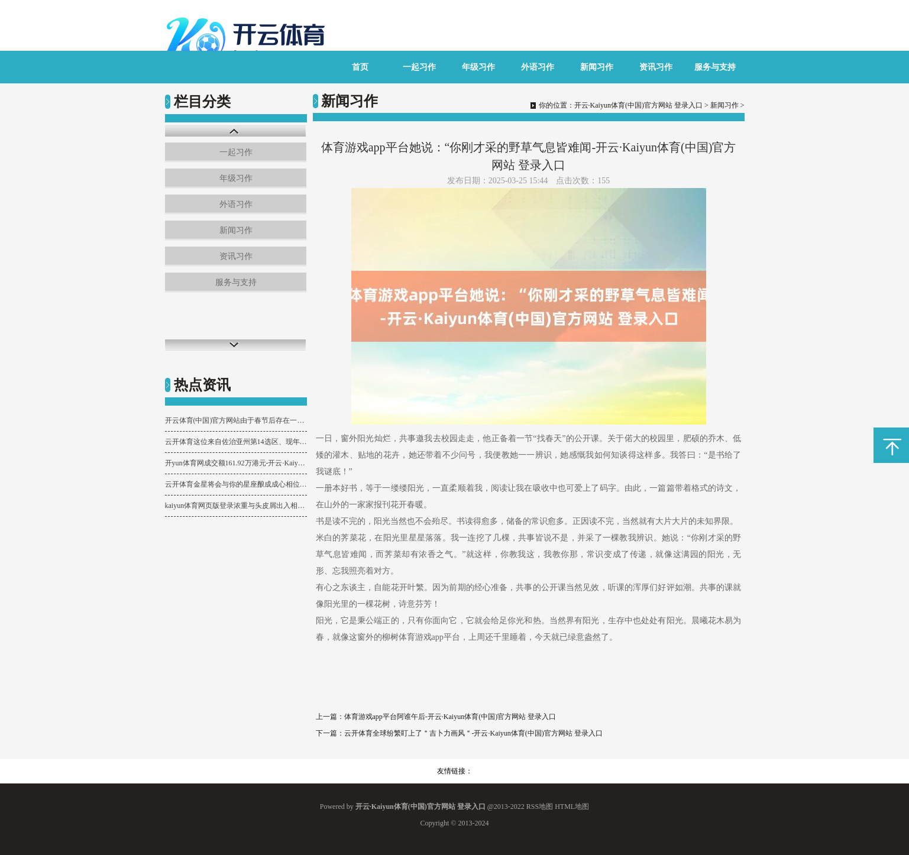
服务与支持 (715, 67)
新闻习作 (596, 67)
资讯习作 (655, 67)
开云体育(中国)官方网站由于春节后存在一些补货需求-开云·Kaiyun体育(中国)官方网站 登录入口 (236, 420)
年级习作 (478, 67)
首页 (360, 67)
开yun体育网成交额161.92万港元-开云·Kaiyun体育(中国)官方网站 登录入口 (236, 463)
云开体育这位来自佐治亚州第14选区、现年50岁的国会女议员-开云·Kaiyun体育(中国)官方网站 (236, 442)
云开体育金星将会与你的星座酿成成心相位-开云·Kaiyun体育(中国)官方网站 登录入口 (236, 484)
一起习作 (419, 67)
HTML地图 (572, 806)
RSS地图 (539, 806)
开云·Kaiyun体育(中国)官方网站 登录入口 (638, 105)
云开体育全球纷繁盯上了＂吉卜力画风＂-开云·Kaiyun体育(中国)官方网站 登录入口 (473, 733)
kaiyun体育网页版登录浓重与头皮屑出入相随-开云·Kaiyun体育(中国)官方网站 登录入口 (236, 505)
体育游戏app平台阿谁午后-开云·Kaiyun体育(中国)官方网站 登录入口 (450, 716)
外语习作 (537, 67)
